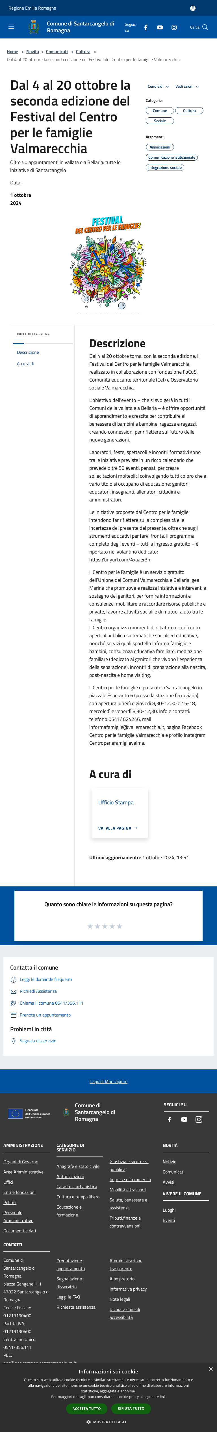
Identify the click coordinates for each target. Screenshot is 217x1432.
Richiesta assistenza (76, 1307)
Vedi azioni (188, 86)
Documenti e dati (19, 1230)
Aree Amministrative (23, 1171)
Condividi (159, 86)
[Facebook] (143, 27)
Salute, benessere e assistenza (128, 1203)
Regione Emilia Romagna (32, 8)
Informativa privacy (128, 1288)
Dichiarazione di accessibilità (125, 1313)
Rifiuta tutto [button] (131, 1408)
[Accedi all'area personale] (193, 8)
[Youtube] (157, 27)
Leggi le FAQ (68, 1296)
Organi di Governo (20, 1161)
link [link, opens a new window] (163, 1396)
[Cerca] (205, 27)
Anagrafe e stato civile (78, 1166)
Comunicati (57, 51)
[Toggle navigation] (11, 26)
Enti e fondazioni (19, 1192)
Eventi (169, 1220)
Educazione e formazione (69, 1210)
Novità (32, 51)
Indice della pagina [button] (33, 334)
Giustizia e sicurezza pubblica (129, 1165)
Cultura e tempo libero (78, 1196)
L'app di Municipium (108, 1081)
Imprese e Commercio (130, 1179)
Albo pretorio (122, 1278)
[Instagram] (171, 27)
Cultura (83, 51)
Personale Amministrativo (18, 1216)
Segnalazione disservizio (69, 1282)
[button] (108, 1421)
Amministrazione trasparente (126, 1264)
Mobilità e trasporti (128, 1189)
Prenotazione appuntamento (71, 1264)
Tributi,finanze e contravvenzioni (125, 1221)
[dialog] (108, 1397)
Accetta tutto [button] (87, 1408)
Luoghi (169, 1210)
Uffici (8, 1182)
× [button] (211, 1369)
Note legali (120, 1299)
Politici (9, 1202)
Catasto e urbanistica (77, 1186)
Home (12, 51)
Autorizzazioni (70, 1176)
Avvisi (168, 1182)
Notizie (169, 1161)
